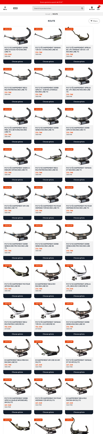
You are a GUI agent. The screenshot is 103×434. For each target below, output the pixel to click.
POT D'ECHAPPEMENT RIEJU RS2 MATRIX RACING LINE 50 (63, 122)
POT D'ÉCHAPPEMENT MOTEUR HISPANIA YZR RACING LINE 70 (38, 158)
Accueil (47, 14)
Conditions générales (38, 406)
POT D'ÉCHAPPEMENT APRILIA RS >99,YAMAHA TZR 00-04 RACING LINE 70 (63, 47)
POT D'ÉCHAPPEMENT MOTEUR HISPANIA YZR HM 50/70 (14, 302)
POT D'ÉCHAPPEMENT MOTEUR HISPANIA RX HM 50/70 (38, 338)
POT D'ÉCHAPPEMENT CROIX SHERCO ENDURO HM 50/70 (88, 338)
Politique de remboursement (40, 409)
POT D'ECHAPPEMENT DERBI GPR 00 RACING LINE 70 (14, 122)
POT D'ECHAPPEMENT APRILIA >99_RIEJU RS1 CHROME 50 (13, 230)
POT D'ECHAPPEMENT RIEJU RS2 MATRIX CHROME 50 (38, 230)
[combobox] (58, 8)
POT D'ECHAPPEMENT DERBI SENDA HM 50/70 (63, 301)
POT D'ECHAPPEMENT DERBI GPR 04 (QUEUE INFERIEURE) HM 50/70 (88, 266)
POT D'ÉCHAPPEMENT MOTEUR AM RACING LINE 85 (63, 194)
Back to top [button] (51, 394)
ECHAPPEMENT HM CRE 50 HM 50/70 (38, 265)
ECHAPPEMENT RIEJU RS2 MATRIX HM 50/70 (38, 301)
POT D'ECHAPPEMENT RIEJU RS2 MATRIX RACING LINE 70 (88, 46)
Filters (94, 21)
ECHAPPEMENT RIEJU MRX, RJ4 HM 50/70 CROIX (13, 374)
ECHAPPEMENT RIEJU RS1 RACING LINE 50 (87, 193)
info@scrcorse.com (62, 404)
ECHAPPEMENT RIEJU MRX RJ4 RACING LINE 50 (13, 266)
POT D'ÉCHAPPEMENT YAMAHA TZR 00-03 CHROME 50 (63, 230)
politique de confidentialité (40, 404)
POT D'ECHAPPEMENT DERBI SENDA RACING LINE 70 (88, 84)
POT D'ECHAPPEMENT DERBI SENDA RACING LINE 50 (88, 230)
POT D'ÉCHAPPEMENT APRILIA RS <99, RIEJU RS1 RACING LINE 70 (38, 84)
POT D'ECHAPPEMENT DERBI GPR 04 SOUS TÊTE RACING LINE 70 (13, 46)
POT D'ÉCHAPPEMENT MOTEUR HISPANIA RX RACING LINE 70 (63, 158)
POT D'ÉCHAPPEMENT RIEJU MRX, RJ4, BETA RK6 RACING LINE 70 (63, 84)
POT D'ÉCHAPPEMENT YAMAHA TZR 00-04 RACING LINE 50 (38, 46)
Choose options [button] (14, 60)
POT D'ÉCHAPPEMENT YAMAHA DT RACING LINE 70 (88, 122)
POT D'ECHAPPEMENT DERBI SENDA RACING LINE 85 (13, 194)
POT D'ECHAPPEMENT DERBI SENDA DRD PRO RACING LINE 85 (38, 194)
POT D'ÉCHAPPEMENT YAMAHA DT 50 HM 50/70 (63, 266)
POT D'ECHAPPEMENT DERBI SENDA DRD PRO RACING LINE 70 (88, 158)
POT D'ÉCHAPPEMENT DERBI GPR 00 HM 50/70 (13, 338)
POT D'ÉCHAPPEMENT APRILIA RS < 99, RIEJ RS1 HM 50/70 (88, 302)
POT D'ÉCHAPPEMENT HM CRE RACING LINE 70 (14, 157)
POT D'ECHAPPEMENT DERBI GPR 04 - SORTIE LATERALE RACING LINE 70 (14, 85)
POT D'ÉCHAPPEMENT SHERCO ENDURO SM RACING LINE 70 (38, 122)
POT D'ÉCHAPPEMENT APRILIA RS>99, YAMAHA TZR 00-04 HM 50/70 (63, 338)
